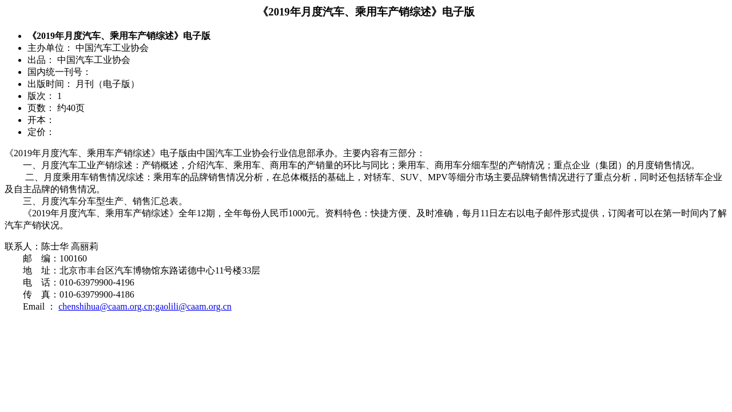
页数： (41, 108)
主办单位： (50, 48)
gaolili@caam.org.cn (193, 306)
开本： (41, 120)
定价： (41, 132)
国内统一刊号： (59, 72)
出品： (41, 60)
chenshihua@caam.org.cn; (106, 306)
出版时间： (50, 84)
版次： (41, 96)
